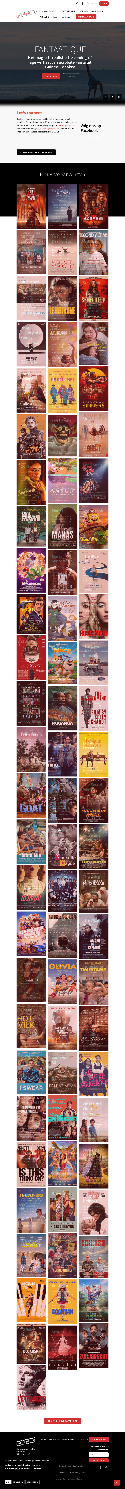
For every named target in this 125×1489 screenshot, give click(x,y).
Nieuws (84, 11)
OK (7, 1482)
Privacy (69, 1472)
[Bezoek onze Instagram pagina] (87, 3)
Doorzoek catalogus (46, 74)
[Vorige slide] (105, 97)
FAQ (55, 17)
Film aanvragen (78, 74)
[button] (117, 1483)
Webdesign (77, 1472)
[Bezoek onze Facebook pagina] (82, 3)
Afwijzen (18, 1482)
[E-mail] (99, 1454)
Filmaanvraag (86, 17)
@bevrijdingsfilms (67, 125)
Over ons (97, 11)
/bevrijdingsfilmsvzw (48, 128)
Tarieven (44, 17)
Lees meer (32, 1482)
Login (104, 3)
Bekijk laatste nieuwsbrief (36, 152)
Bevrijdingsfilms (95, 137)
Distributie (69, 11)
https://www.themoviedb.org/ (64, 1479)
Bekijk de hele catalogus (62, 1421)
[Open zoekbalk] (77, 3)
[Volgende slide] (112, 97)
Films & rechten (48, 11)
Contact (67, 17)
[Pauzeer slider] (119, 97)
